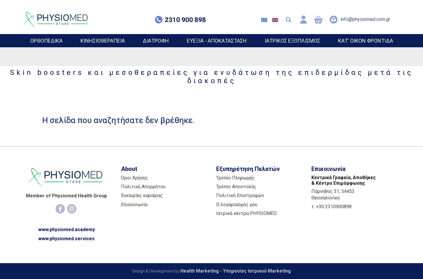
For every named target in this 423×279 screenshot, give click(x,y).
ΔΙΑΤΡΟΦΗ (156, 41)
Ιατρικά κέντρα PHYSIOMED (246, 213)
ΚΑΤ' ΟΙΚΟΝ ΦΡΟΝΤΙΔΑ (365, 41)
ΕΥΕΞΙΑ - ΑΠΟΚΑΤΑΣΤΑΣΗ (217, 41)
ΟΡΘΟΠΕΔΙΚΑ (46, 41)
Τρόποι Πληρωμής (235, 178)
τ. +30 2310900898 (331, 206)
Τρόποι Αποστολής (236, 186)
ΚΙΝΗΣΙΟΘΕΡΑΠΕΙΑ (102, 41)
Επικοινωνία (134, 204)
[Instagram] (71, 209)
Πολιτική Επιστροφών (240, 195)
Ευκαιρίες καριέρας (142, 195)
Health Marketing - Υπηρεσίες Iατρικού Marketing (235, 271)
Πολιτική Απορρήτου (143, 186)
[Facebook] (60, 209)
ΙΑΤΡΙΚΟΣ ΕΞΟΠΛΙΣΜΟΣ (292, 41)
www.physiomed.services (66, 238)
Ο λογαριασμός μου (236, 204)
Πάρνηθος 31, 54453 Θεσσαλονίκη (333, 195)
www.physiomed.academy (66, 229)
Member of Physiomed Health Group (66, 196)
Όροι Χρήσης (134, 178)
